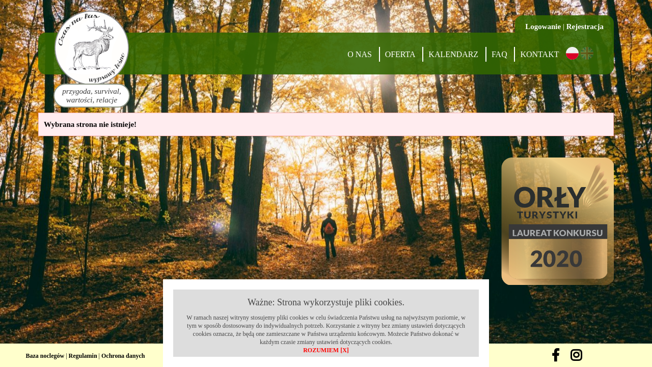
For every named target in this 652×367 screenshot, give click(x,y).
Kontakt (539, 54)
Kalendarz (453, 54)
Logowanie (543, 26)
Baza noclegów (45, 355)
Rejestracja (585, 26)
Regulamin (83, 355)
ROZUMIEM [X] (326, 350)
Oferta (400, 54)
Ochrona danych (123, 355)
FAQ (499, 54)
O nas (359, 54)
